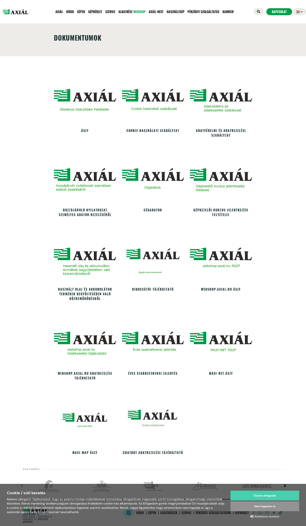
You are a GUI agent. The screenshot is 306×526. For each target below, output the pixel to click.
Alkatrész (132, 11)
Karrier (228, 11)
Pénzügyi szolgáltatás (203, 11)
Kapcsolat (279, 11)
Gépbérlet (95, 11)
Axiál (59, 11)
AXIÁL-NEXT (156, 11)
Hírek (70, 11)
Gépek (81, 11)
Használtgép (175, 11)
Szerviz (110, 11)
